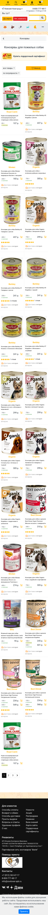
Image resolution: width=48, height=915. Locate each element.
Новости (30, 810)
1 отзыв (37, 300)
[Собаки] (12, 27)
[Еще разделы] (43, 27)
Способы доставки (11, 816)
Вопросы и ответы (11, 822)
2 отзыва (13, 301)
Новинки (30, 819)
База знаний (32, 822)
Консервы (16, 38)
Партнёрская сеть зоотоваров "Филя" (20, 850)
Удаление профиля (11, 825)
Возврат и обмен (10, 813)
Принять (24, 911)
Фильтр (36, 68)
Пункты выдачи (9, 819)
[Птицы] (35, 27)
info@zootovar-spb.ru (12, 881)
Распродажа (32, 816)
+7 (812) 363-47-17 (10, 875)
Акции (29, 813)
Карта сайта (32, 825)
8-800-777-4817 (39, 9)
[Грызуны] (20, 27)
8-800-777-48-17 (9, 878)
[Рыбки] (27, 27)
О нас (4, 828)
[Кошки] (5, 27)
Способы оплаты (10, 810)
